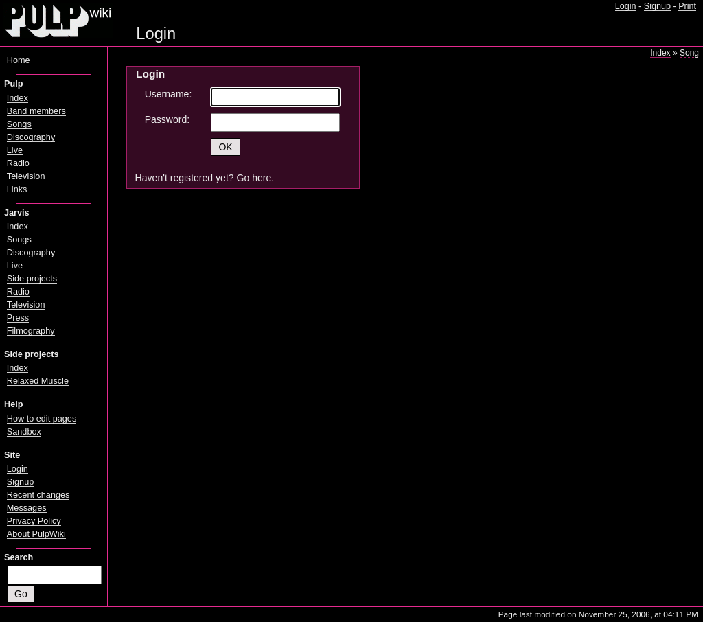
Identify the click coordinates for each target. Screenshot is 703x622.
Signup (657, 6)
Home (18, 60)
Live (15, 150)
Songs (19, 124)
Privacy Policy (34, 521)
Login (625, 6)
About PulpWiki (36, 534)
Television (26, 176)
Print (687, 6)
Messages (27, 508)
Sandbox (24, 432)
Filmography (31, 331)
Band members (36, 111)
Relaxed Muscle (38, 381)
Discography (31, 137)
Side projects (32, 279)
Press (18, 318)
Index (660, 53)
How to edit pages (41, 419)
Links (17, 189)
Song (689, 53)
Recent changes (38, 495)
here (261, 177)
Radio (18, 163)
